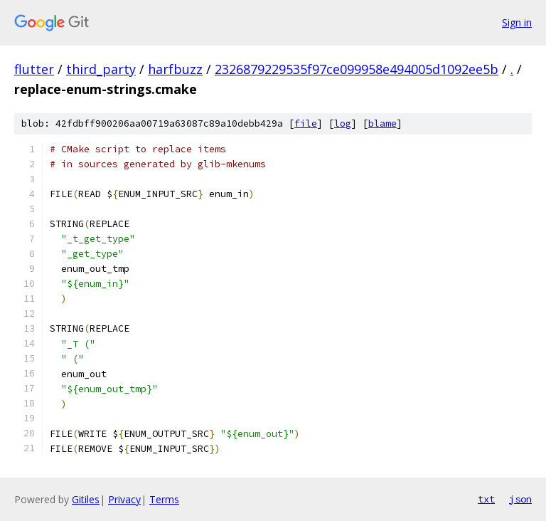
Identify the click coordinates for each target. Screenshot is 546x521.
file (305, 123)
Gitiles (86, 499)
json (520, 499)
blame (382, 123)
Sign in (517, 22)
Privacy (124, 499)
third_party (101, 69)
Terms (164, 499)
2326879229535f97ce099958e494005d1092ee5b (356, 69)
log (342, 123)
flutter (34, 69)
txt (486, 499)
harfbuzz (175, 69)
